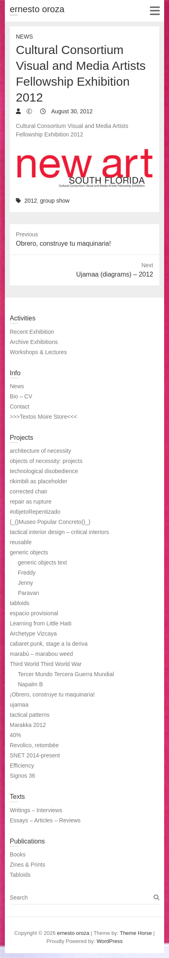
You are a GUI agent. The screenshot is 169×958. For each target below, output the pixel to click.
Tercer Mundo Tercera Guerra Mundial (66, 674)
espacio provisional (34, 613)
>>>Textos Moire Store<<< (43, 416)
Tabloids (20, 874)
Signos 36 (22, 775)
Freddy (27, 572)
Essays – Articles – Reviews (45, 820)
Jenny (25, 583)
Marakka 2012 (28, 725)
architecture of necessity (40, 451)
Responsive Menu (154, 10)
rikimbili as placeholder (38, 481)
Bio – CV (21, 396)
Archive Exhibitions (34, 342)
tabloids (19, 603)
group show (54, 200)
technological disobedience (44, 471)
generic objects (29, 552)
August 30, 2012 (71, 111)
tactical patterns (30, 714)
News (24, 36)
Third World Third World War (46, 664)
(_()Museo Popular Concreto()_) (50, 522)
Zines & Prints (27, 864)
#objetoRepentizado (35, 511)
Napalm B (30, 684)
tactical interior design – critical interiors (59, 532)
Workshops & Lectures (38, 352)
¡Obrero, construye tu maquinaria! (52, 694)
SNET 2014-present (35, 755)
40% (15, 735)
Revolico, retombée (34, 745)
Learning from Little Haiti (41, 623)
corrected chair (29, 491)
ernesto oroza (37, 9)
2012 (30, 200)
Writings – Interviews (36, 810)
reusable (21, 542)
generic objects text (42, 562)
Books (18, 854)
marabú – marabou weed (41, 654)
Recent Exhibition (32, 332)
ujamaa (19, 704)
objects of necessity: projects (46, 461)
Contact (19, 406)
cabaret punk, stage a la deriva (48, 643)
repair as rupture (31, 501)
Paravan (28, 593)
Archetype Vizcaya (33, 633)
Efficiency (22, 765)
